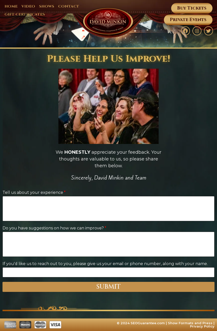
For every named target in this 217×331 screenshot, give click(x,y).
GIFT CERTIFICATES (25, 14)
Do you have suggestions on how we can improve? (53, 228)
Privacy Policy (202, 326)
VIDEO (28, 6)
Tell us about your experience (33, 192)
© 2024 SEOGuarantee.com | (142, 323)
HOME (11, 6)
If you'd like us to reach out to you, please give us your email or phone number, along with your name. (105, 263)
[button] (191, 8)
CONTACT (68, 6)
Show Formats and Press (190, 323)
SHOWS (46, 6)
